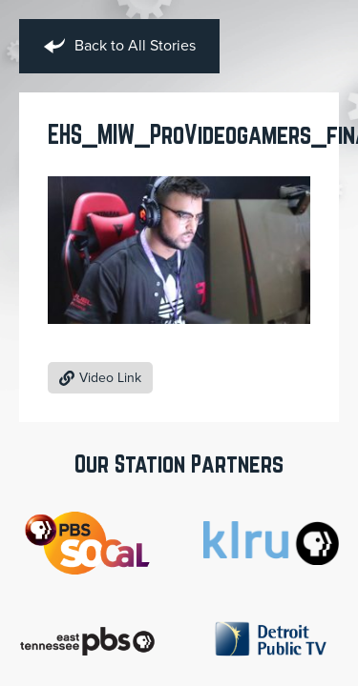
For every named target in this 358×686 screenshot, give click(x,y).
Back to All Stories (119, 46)
